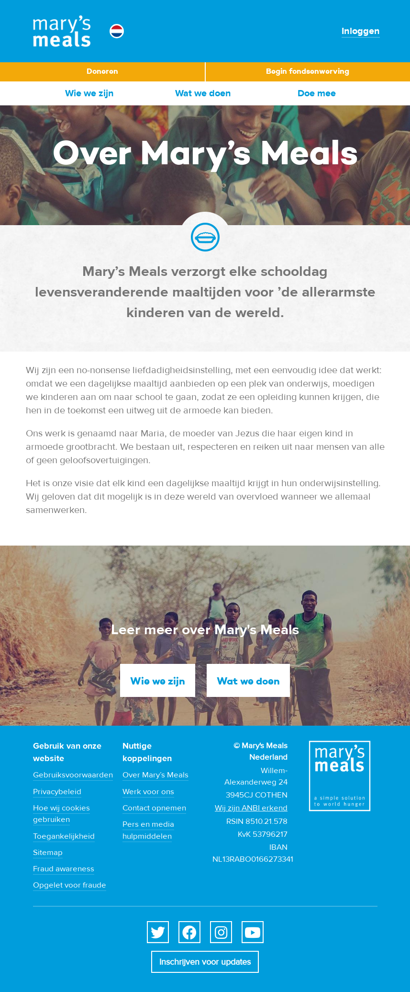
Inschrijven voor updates (205, 962)
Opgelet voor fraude (69, 885)
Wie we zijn (89, 93)
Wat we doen (203, 93)
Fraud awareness (63, 869)
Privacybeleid (57, 792)
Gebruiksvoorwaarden (73, 775)
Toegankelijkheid (64, 836)
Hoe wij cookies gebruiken (61, 814)
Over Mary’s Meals (155, 775)
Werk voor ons (148, 792)
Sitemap (48, 852)
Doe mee (317, 93)
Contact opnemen (154, 808)
